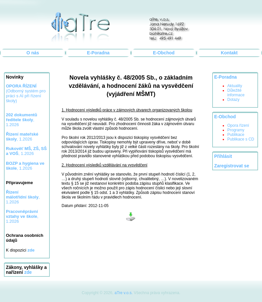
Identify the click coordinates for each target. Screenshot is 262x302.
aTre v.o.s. (124, 293)
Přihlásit (223, 156)
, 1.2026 (22, 137)
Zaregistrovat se (231, 165)
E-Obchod (164, 52)
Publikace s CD (240, 139)
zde (28, 272)
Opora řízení (238, 125)
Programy (235, 130)
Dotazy (233, 99)
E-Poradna (98, 52)
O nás (33, 52)
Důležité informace (236, 92)
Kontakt (229, 52)
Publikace (235, 134)
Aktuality (234, 86)
